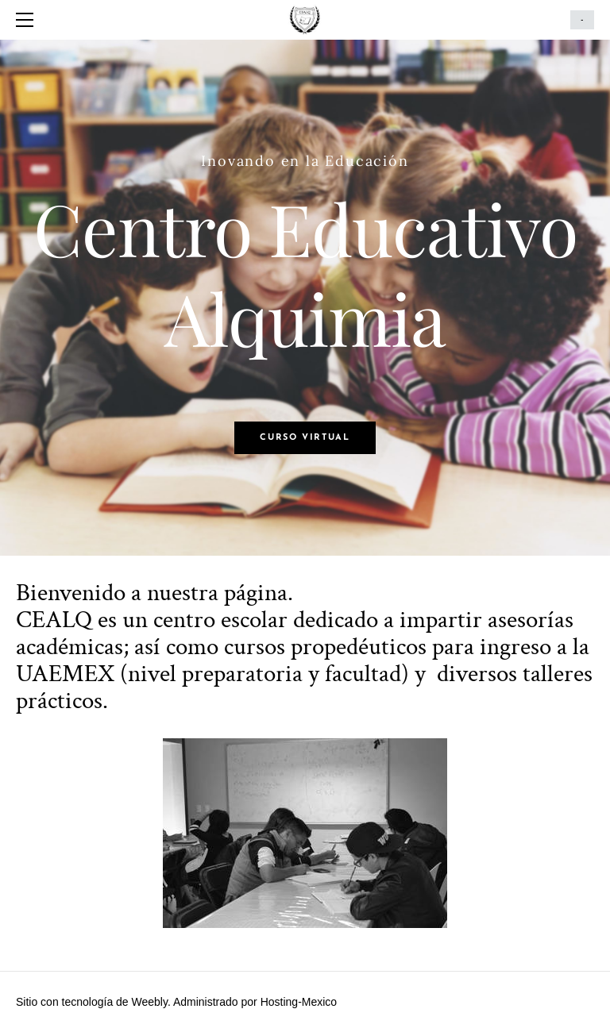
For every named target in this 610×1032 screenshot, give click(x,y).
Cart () (582, 19)
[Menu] (28, 20)
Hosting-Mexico (299, 1001)
